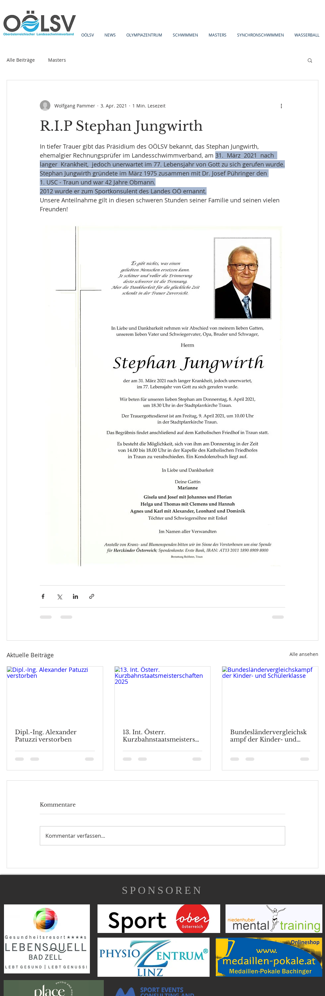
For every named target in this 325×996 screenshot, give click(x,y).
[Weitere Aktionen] (281, 105)
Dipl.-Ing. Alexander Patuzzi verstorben (46, 736)
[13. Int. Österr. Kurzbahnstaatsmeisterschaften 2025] (163, 693)
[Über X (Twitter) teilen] (59, 596)
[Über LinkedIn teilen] (75, 596)
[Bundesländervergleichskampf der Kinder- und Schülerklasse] (270, 693)
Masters (57, 60)
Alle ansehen (304, 654)
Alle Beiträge (21, 60)
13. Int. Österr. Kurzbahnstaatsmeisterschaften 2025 (162, 736)
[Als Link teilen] (92, 596)
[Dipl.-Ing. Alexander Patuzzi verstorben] (55, 693)
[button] (310, 60)
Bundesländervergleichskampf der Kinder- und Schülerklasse (268, 736)
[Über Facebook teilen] (43, 596)
